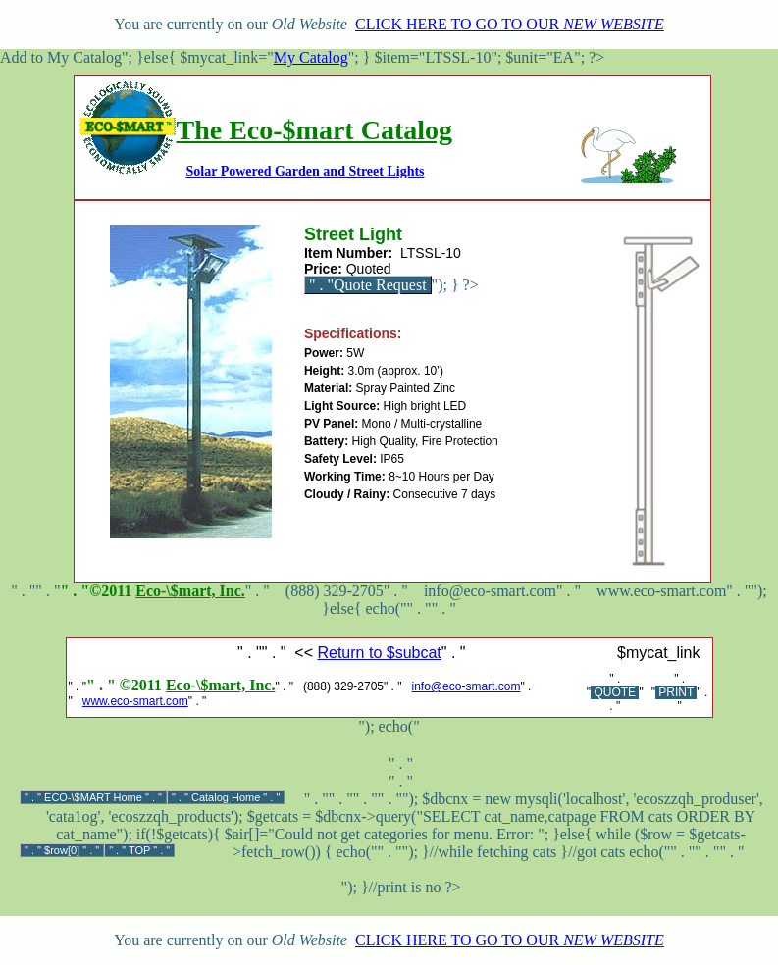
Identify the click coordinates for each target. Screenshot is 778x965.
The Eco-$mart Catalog (315, 130)
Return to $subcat (379, 652)
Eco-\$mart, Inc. (190, 591)
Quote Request (380, 285)
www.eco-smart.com (135, 701)
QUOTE (615, 692)
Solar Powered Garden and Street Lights (305, 171)
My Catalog (311, 57)
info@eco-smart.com (466, 686)
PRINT (676, 692)
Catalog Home (225, 797)
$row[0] (61, 850)
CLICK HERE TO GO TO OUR (509, 24)
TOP (139, 850)
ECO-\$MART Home (93, 797)
